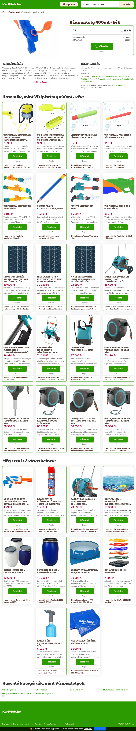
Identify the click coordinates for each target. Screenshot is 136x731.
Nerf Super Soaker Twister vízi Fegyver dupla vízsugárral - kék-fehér (15, 503)
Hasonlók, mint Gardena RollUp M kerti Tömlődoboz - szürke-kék (16, 449)
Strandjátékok (127, 79)
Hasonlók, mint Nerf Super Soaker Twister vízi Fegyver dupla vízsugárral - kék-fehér (17, 531)
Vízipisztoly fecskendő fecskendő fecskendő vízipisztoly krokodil (50, 137)
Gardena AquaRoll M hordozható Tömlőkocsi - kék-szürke (116, 280)
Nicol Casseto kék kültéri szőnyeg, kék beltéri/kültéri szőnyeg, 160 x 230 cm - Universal (49, 281)
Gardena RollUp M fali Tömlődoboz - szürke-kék (117, 350)
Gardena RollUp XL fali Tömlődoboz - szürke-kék (117, 421)
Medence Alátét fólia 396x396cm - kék (83, 642)
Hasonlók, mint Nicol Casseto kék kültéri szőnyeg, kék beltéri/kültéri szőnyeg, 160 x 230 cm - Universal (50, 309)
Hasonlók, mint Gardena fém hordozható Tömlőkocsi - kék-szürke (51, 379)
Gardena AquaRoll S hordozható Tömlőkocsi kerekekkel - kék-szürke (83, 504)
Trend (60, 724)
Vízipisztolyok (86, 81)
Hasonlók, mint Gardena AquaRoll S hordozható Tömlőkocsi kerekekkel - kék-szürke (84, 531)
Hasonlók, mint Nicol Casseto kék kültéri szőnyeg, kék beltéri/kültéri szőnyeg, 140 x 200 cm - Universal (16, 309)
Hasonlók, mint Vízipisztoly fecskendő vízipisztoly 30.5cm (82, 166)
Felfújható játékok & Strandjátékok (95, 79)
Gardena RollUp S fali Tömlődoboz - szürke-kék (84, 421)
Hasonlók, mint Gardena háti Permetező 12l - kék (81, 379)
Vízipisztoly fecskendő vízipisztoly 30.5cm (84, 136)
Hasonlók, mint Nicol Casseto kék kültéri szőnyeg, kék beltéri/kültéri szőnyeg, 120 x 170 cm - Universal (83, 309)
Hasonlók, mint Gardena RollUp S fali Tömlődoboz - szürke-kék (83, 449)
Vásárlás (101, 46)
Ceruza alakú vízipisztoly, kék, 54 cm (50, 207)
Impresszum (18, 724)
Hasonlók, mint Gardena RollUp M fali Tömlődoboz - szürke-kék (117, 379)
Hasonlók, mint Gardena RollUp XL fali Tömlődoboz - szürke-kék (118, 449)
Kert (103, 76)
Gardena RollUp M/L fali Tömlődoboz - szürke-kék (49, 421)
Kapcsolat (6, 724)
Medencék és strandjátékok (117, 76)
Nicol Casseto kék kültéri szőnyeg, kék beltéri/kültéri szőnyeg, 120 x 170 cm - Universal (83, 281)
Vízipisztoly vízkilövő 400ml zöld (117, 207)
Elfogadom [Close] (100, 729)
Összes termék (50, 724)
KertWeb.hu (11, 4)
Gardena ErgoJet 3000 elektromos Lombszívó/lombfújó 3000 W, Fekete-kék (16, 351)
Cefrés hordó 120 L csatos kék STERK (14, 571)
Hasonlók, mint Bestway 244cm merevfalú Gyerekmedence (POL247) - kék (118, 531)
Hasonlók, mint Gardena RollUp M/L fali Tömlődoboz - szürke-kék (51, 449)
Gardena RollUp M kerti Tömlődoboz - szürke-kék (17, 421)
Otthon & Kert (95, 76)
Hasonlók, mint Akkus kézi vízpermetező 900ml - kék (47, 672)
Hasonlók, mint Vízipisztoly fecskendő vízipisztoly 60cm (115, 166)
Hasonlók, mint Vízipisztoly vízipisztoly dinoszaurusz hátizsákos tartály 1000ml (17, 167)
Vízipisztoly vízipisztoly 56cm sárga (17, 207)
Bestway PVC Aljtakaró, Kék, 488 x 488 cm (84, 571)
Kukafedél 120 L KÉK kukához (115, 571)
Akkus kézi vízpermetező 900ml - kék (49, 643)
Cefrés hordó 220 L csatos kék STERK (48, 571)
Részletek (17, 156)
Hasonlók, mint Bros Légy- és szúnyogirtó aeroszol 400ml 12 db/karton (49, 531)
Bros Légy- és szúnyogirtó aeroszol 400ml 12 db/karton (50, 501)
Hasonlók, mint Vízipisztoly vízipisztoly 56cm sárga (14, 237)
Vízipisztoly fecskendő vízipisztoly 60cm (117, 136)
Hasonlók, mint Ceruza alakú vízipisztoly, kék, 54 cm (48, 237)
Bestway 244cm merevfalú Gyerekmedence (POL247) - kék (118, 503)
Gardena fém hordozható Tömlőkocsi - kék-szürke (47, 351)
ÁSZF (27, 724)
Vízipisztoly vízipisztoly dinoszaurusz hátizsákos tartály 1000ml (17, 139)
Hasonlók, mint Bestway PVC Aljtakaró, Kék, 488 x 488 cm (82, 601)
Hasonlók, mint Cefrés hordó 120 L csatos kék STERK (16, 601)
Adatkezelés (37, 724)
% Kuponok (69, 724)
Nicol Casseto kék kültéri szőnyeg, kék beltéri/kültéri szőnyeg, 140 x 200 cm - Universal (15, 281)
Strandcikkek (115, 79)
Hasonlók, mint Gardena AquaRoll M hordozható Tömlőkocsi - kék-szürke (118, 308)
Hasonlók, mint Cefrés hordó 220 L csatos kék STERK (50, 601)
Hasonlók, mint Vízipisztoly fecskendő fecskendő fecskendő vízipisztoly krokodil (49, 167)
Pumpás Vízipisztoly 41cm (82, 207)
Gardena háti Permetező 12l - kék (82, 348)
